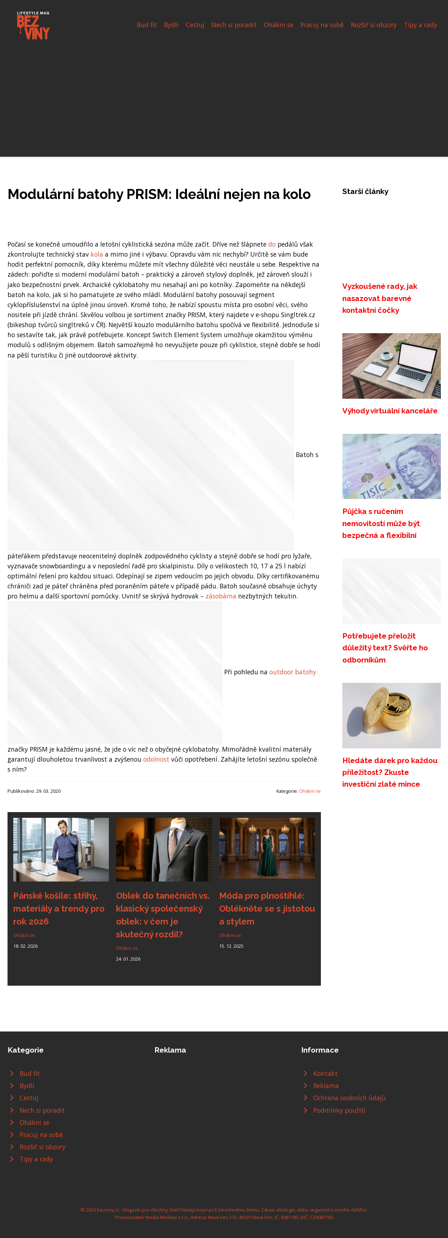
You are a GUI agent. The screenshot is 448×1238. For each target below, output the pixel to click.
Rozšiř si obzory (374, 24)
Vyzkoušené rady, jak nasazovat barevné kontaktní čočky (379, 298)
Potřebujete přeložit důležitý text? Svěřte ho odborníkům (385, 647)
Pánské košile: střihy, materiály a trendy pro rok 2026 (59, 908)
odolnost (156, 759)
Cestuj (195, 24)
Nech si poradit (234, 24)
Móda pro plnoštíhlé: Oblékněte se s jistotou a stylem (267, 908)
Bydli (171, 24)
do (272, 244)
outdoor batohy (292, 671)
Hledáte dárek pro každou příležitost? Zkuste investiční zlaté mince (390, 772)
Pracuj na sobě (322, 24)
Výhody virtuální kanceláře (390, 410)
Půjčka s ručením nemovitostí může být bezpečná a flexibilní (381, 523)
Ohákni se (278, 24)
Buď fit (147, 24)
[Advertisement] (224, 94)
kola (97, 254)
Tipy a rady (420, 24)
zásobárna (221, 596)
